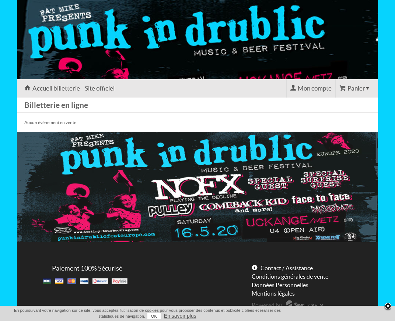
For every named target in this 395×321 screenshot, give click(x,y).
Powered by (267, 305)
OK (154, 316)
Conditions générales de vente (290, 276)
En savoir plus (180, 316)
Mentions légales (273, 293)
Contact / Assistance (287, 268)
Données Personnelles (280, 285)
